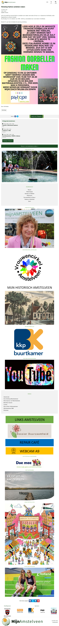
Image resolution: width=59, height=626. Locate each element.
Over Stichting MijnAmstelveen (11, 398)
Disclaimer (6, 410)
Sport (29, 201)
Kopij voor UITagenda (36, 116)
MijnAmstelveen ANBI (9, 408)
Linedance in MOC (6, 130)
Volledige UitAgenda (8, 140)
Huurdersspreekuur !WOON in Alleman (11, 136)
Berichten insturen (8, 402)
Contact (5, 404)
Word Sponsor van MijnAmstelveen (12, 400)
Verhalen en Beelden (29, 193)
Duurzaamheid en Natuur (29, 197)
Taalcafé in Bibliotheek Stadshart (10, 125)
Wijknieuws (29, 195)
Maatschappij (29, 191)
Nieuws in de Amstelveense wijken (29, 146)
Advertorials (6, 397)
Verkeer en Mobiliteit (29, 199)
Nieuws (29, 189)
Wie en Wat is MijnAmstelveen (11, 406)
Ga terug (4, 110)
